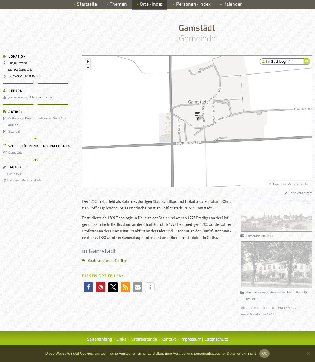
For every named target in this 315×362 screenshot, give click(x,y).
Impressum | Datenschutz (204, 339)
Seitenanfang (99, 339)
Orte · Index (151, 4)
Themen (118, 4)
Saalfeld (12, 131)
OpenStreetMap (282, 184)
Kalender (233, 4)
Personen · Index (193, 4)
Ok (264, 353)
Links (121, 339)
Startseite (87, 4)
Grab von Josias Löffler (105, 260)
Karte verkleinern (298, 192)
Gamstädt (13, 152)
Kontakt (168, 339)
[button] (88, 287)
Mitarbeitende (144, 339)
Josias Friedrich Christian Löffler (28, 97)
